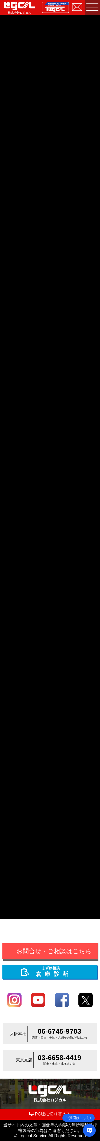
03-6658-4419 (59, 1058)
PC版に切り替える (50, 1114)
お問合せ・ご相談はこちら (54, 951)
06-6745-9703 (59, 1031)
